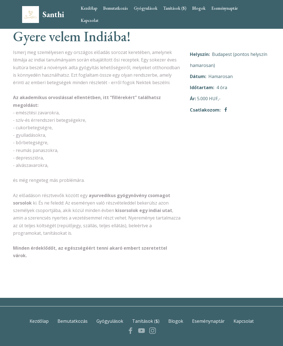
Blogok (199, 8)
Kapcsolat (89, 20)
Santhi (53, 14)
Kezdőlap (89, 8)
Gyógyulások (146, 8)
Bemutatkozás (115, 8)
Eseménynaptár (224, 8)
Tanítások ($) (174, 8)
